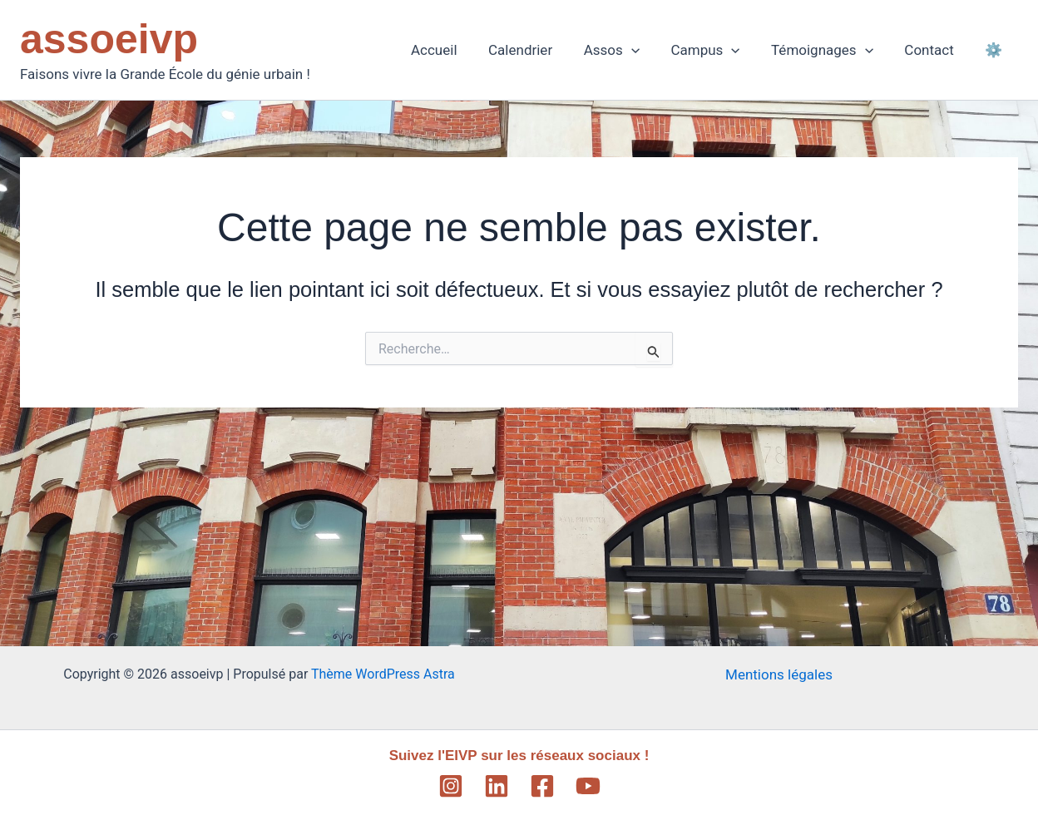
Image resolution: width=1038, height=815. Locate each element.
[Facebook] (542, 785)
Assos (624, 50)
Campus (715, 50)
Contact (933, 50)
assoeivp (109, 39)
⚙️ (995, 50)
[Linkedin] (496, 785)
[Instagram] (450, 785)
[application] (644, 50)
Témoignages (829, 50)
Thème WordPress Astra (383, 674)
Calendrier (536, 50)
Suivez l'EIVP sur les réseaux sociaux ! (519, 755)
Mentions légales (779, 674)
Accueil (453, 50)
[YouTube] (588, 785)
